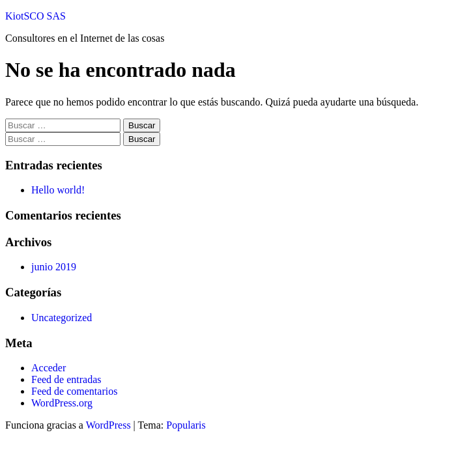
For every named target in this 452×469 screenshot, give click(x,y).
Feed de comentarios (74, 391)
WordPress (108, 425)
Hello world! (58, 189)
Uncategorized (61, 317)
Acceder (48, 367)
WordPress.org (61, 402)
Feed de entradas (66, 379)
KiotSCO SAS (35, 15)
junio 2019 (53, 266)
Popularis (185, 425)
